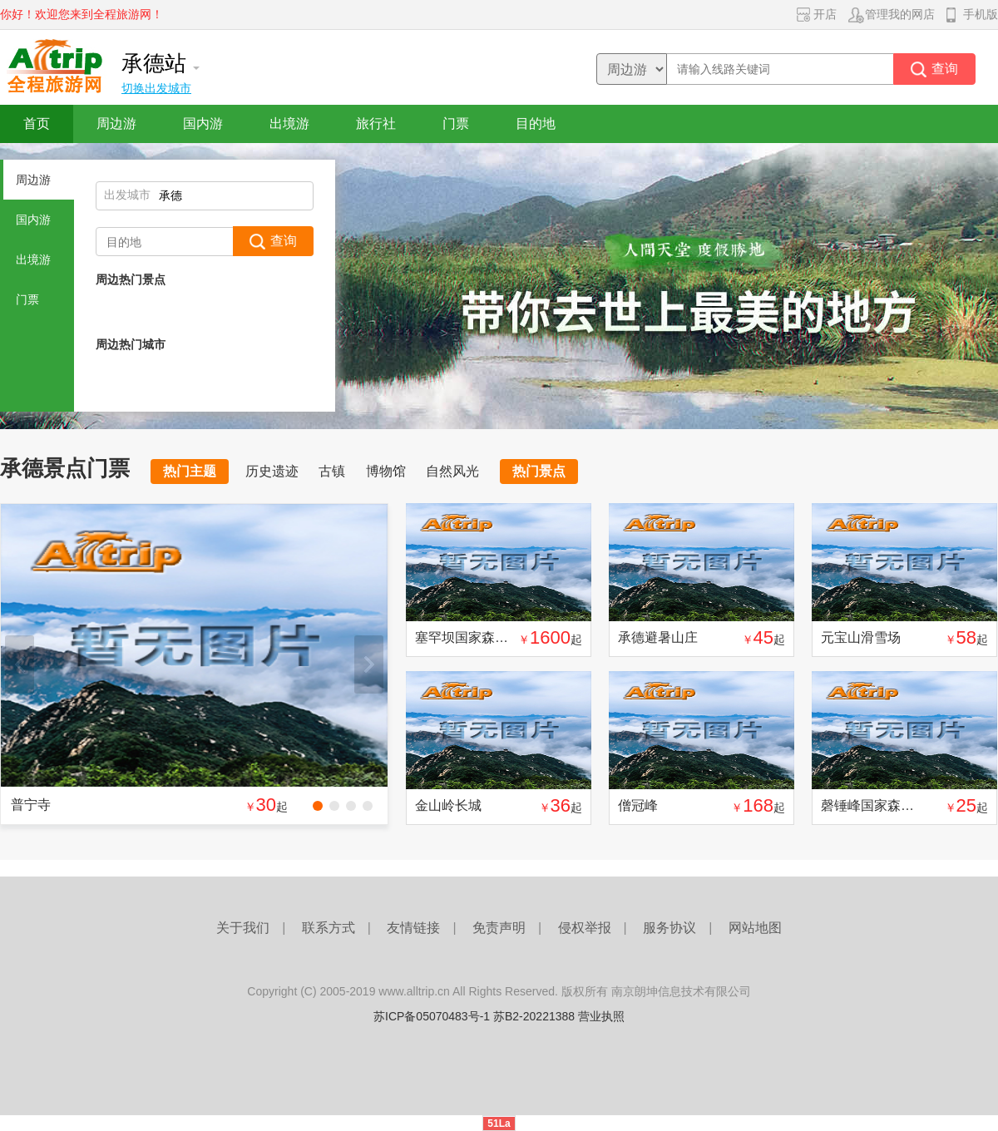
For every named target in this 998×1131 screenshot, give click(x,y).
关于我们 (242, 928)
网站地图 (755, 928)
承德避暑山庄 (658, 637)
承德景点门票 (65, 468)
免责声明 (499, 928)
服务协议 (669, 928)
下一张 (368, 664)
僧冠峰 (638, 805)
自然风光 (452, 471)
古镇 (332, 471)
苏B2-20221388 (534, 1016)
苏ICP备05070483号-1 (431, 1016)
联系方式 (328, 928)
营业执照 (601, 1016)
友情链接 (413, 928)
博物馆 (386, 471)
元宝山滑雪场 (861, 637)
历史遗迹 (272, 471)
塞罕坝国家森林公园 (475, 637)
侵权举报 (584, 928)
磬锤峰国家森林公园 (881, 805)
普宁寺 (31, 805)
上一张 (19, 664)
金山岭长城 (448, 805)
